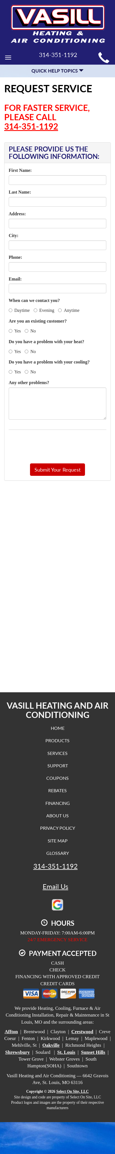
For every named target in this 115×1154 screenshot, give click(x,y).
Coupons (57, 778)
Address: (17, 213)
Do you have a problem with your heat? (46, 341)
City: (14, 235)
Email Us (55, 886)
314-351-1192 (31, 126)
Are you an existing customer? (38, 321)
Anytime (68, 310)
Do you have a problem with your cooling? (49, 362)
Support (57, 765)
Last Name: (20, 192)
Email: (15, 279)
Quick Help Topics (57, 71)
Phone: (15, 257)
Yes (15, 331)
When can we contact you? (34, 300)
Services (57, 753)
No (30, 331)
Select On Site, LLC (72, 1091)
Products (57, 740)
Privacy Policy (57, 828)
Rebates (57, 790)
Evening (44, 310)
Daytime (19, 310)
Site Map (58, 840)
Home (58, 728)
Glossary (57, 853)
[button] (57, 469)
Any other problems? (29, 382)
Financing (57, 803)
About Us (57, 815)
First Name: (20, 170)
